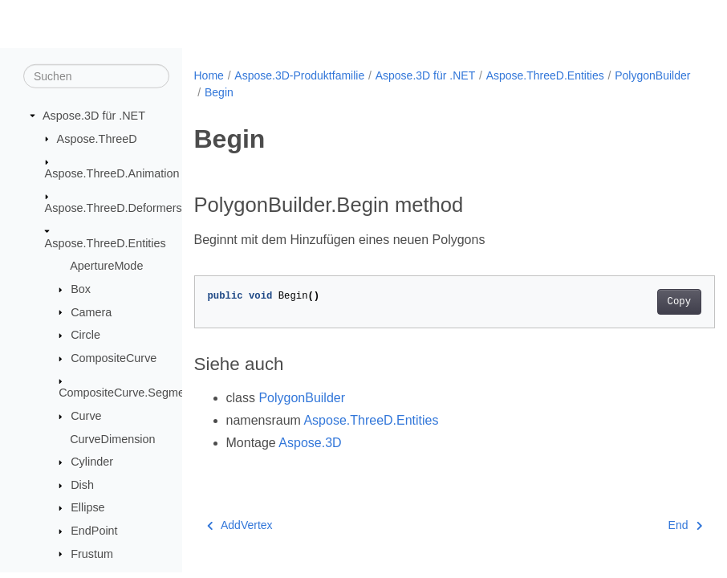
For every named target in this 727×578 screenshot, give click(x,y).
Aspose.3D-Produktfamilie (299, 75)
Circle (85, 334)
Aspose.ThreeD (97, 138)
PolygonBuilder (242, 92)
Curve (86, 415)
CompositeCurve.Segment (126, 392)
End (648, 525)
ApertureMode (106, 265)
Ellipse (87, 507)
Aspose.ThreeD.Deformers (113, 207)
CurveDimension (112, 438)
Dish (82, 484)
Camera (91, 311)
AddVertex (240, 525)
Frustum (92, 553)
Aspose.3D (309, 443)
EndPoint (94, 530)
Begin (305, 92)
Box (81, 289)
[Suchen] (96, 76)
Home (209, 75)
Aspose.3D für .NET (94, 115)
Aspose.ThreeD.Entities (105, 243)
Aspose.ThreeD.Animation (112, 173)
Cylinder (92, 461)
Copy (642, 301)
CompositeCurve (113, 358)
